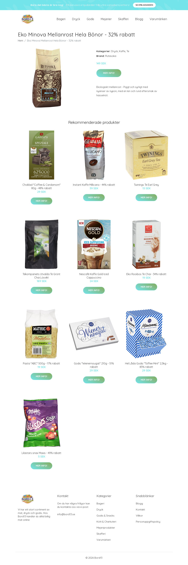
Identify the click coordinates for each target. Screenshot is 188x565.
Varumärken (158, 20)
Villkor (139, 517)
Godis (90, 20)
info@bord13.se (66, 515)
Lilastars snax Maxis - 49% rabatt (41, 454)
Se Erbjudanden (144, 5)
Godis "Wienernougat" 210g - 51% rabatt (94, 367)
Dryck (76, 20)
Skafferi (123, 20)
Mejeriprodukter (106, 529)
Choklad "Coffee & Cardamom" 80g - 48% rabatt (41, 188)
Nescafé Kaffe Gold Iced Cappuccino (94, 277)
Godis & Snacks (105, 517)
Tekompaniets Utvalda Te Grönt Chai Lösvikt (41, 277)
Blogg (139, 20)
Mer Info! (109, 74)
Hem (20, 42)
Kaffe (122, 52)
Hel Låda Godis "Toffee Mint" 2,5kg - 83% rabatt (146, 367)
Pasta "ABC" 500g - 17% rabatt (41, 365)
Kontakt (140, 511)
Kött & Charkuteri (106, 523)
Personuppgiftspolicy (148, 523)
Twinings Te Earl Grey (146, 186)
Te (128, 52)
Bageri (61, 20)
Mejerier (106, 20)
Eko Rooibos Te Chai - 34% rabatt (146, 275)
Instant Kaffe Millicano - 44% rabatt (94, 186)
